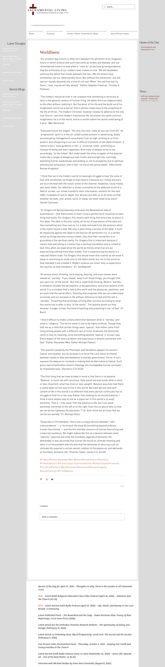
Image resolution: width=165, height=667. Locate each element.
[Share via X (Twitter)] (46, 479)
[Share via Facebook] (41, 479)
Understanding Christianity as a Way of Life (52, 13)
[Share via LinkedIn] (52, 479)
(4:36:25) (71, 656)
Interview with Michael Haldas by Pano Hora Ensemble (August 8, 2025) (74, 663)
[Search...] (118, 7)
